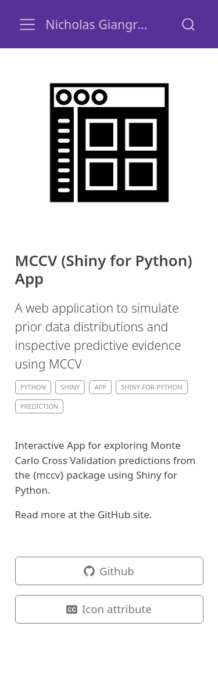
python (33, 387)
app (100, 387)
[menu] (27, 24)
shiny (70, 387)
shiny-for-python (151, 387)
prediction (39, 406)
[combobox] (189, 24)
